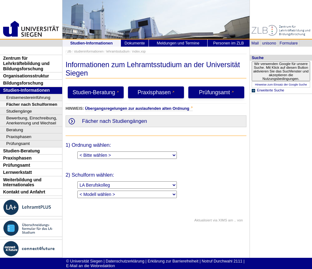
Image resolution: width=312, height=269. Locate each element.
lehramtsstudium (118, 51)
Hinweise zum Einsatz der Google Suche (281, 84)
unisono (269, 43)
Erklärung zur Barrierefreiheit (173, 261)
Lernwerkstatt (17, 172)
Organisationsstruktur (26, 75)
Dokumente (135, 43)
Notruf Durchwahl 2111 (222, 261)
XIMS (222, 220)
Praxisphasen (18, 136)
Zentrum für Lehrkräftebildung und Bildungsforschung (26, 63)
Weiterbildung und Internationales (22, 182)
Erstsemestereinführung (28, 97)
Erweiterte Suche (270, 90)
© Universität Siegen (84, 261)
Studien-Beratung (21, 150)
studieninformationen (88, 51)
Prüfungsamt (18, 143)
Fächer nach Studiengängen (114, 121)
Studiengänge (19, 111)
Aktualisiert (203, 220)
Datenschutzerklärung (125, 261)
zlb (69, 51)
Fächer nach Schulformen (31, 104)
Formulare (289, 43)
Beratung (14, 130)
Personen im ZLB (228, 43)
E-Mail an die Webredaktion (90, 265)
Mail (255, 43)
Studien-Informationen (26, 90)
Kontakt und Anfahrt (24, 191)
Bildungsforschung (23, 83)
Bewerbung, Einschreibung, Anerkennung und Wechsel (31, 120)
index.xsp (138, 51)
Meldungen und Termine (178, 43)
